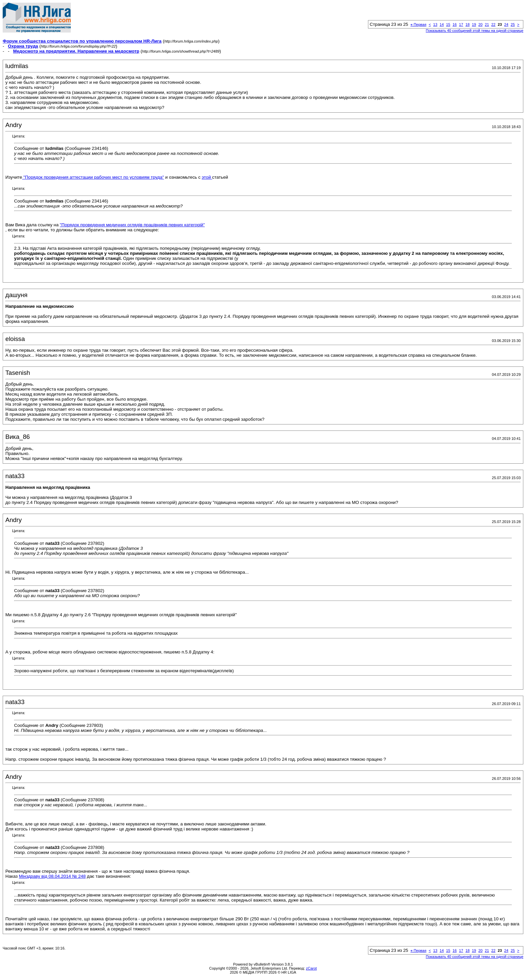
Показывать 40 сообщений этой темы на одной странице (474, 30)
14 (442, 24)
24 (506, 24)
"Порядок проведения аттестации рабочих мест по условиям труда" (93, 177)
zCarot (311, 968)
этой (207, 177)
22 (493, 24)
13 (435, 24)
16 (455, 24)
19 (474, 24)
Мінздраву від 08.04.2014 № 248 (52, 876)
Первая (418, 24)
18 (468, 24)
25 (513, 24)
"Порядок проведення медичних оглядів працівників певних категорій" (132, 224)
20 (480, 24)
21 (487, 24)
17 (461, 24)
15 (448, 24)
